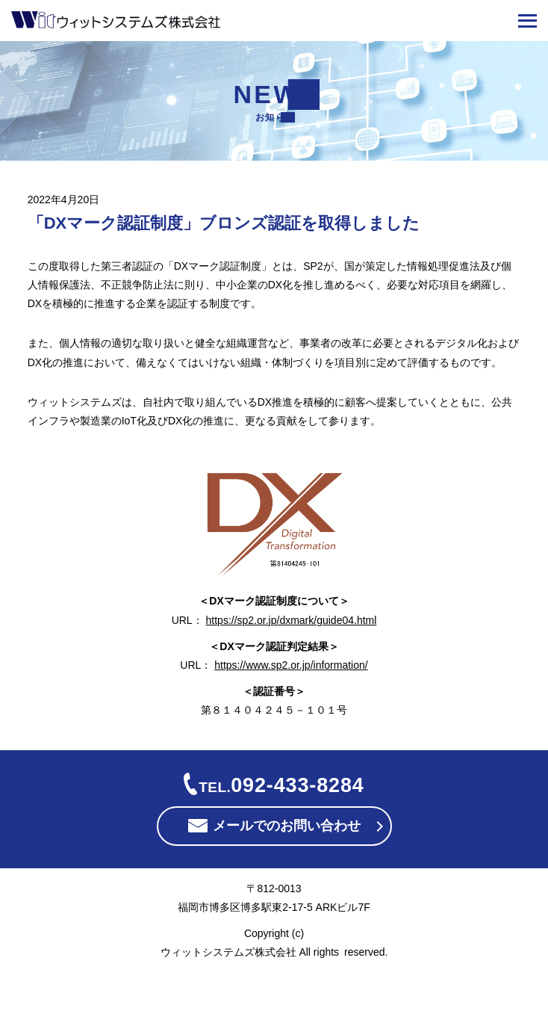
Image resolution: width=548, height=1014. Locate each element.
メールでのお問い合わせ (287, 826)
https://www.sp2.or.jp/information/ (290, 665)
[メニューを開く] (527, 20)
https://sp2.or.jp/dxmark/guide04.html (291, 620)
